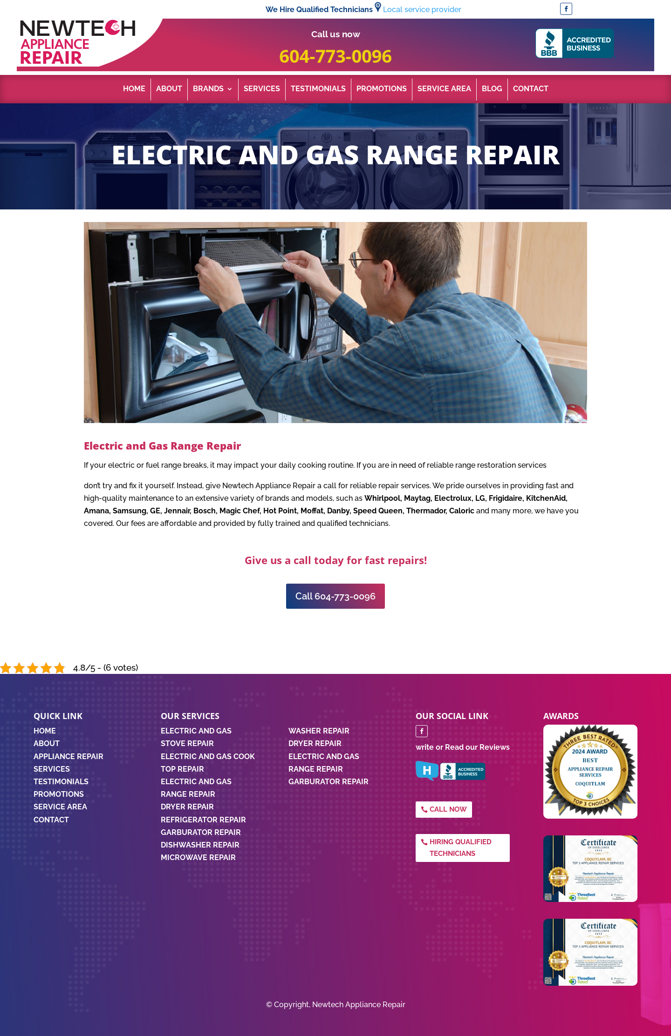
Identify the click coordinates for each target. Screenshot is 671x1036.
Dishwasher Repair (200, 845)
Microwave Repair (198, 857)
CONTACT (51, 819)
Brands (208, 89)
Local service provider (422, 9)
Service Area (444, 89)
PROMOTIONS (59, 794)
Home (134, 89)
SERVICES (52, 769)
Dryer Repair (187, 806)
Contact (530, 89)
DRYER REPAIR (315, 743)
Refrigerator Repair (203, 819)
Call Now (448, 809)
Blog (492, 89)
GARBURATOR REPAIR (328, 781)
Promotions (381, 89)
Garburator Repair (201, 832)
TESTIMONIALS (61, 781)
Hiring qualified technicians (461, 848)
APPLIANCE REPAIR (68, 756)
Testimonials (318, 89)
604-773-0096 (335, 56)
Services (262, 89)
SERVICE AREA (60, 806)
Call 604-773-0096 (335, 596)
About (169, 89)
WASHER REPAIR (318, 731)
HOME (45, 731)
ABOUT (47, 743)
